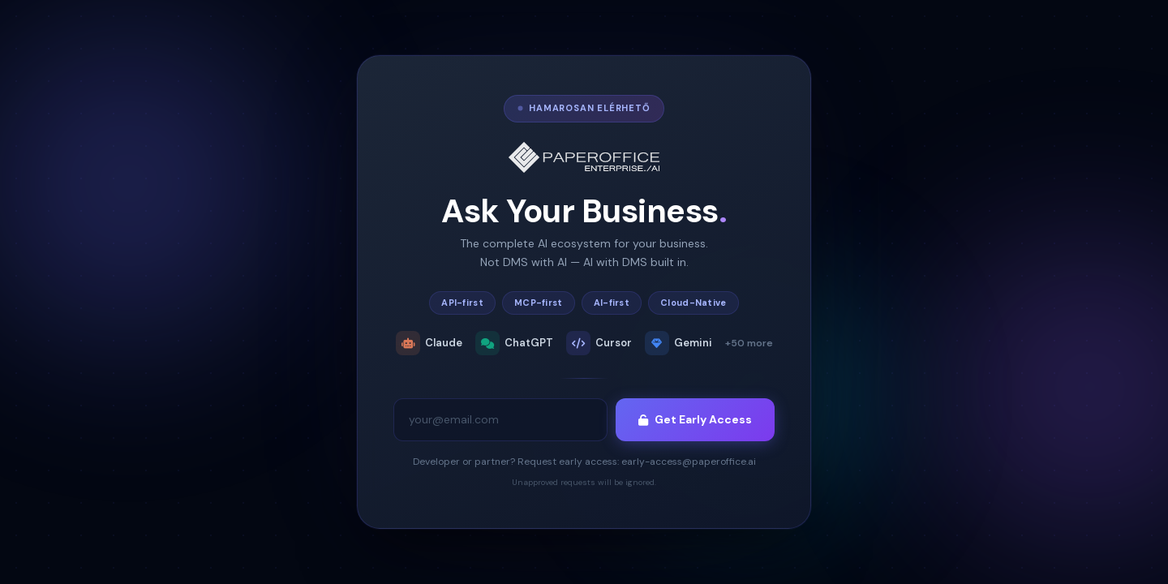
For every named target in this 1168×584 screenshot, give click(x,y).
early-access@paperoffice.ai (688, 461)
